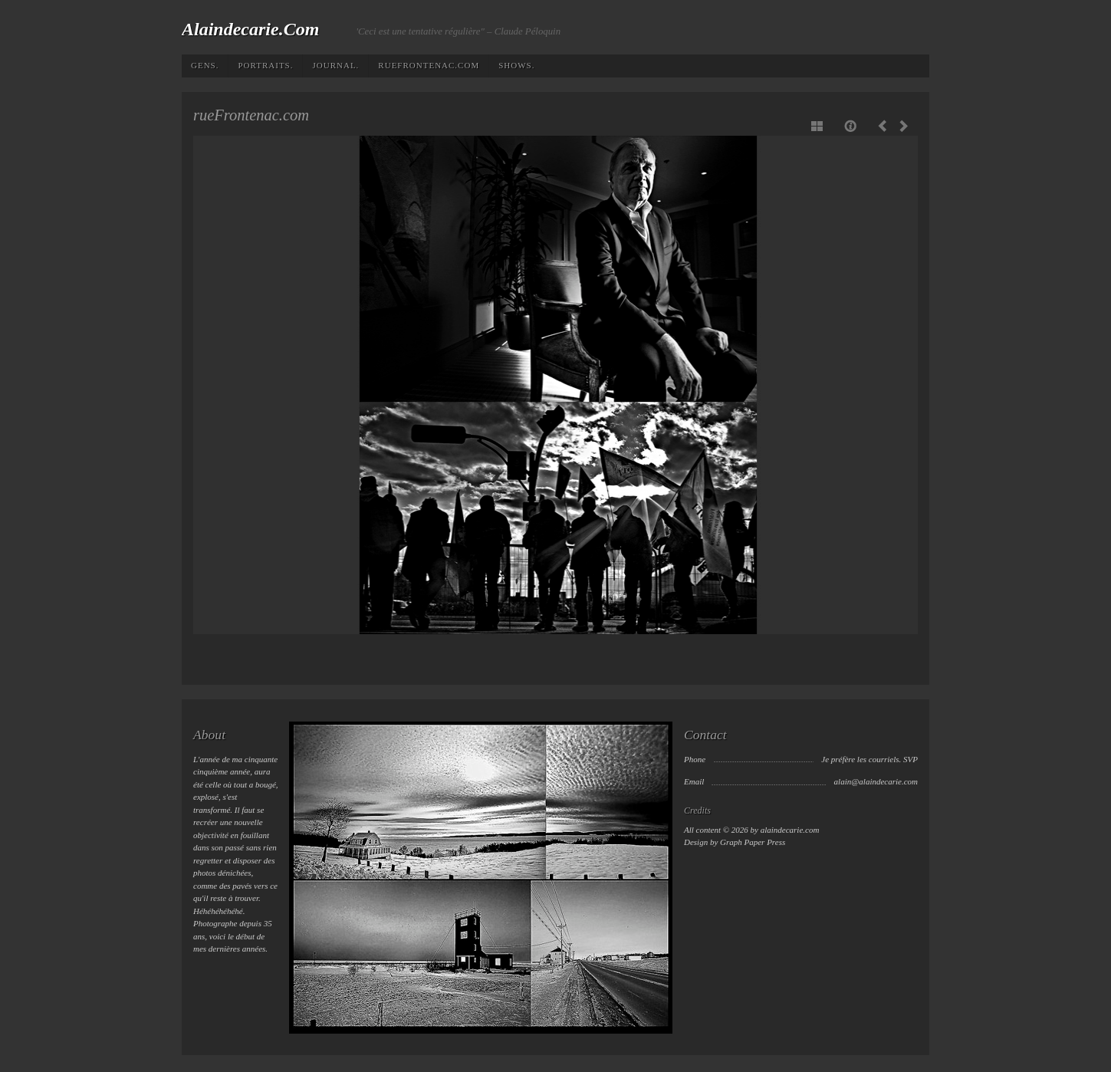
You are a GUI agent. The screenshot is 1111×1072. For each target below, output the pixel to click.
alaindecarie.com (250, 29)
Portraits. (265, 65)
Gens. (205, 65)
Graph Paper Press (752, 842)
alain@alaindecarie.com (876, 781)
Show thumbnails (818, 126)
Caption (852, 126)
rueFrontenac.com (428, 65)
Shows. (516, 65)
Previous (885, 126)
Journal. (335, 65)
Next (901, 126)
